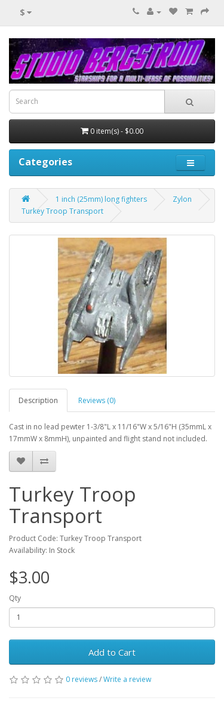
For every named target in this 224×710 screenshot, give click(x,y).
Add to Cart (112, 652)
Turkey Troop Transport (62, 211)
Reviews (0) (96, 400)
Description (38, 400)
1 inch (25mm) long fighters (101, 199)
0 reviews (81, 679)
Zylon (182, 199)
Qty (15, 598)
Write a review (127, 679)
